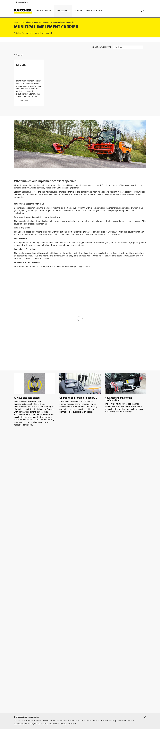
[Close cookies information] (145, 717)
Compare (24, 101)
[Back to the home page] (24, 11)
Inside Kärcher (94, 11)
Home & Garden (44, 11)
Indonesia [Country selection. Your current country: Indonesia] (22, 3)
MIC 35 (21, 64)
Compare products (101, 47)
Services (78, 11)
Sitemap (17, 705)
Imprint (17, 708)
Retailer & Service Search (24, 702)
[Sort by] (128, 47)
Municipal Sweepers (27, 680)
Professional (63, 11)
